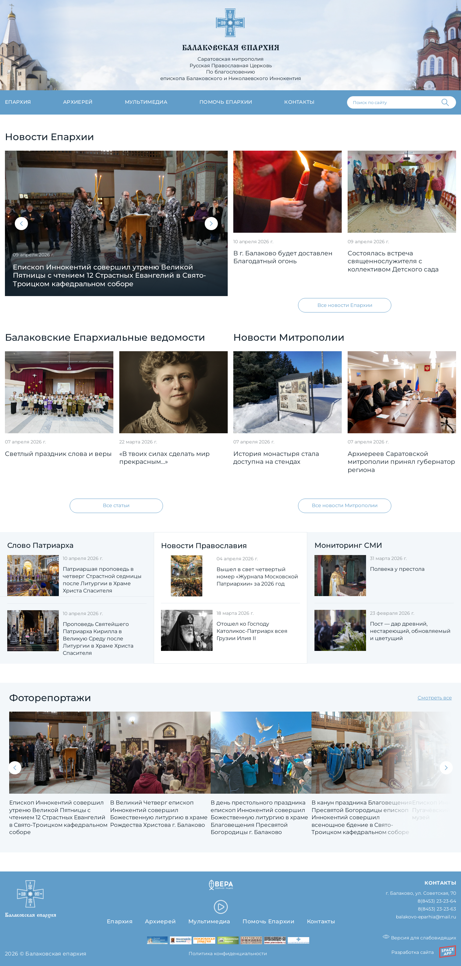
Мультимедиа (146, 102)
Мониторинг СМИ (348, 545)
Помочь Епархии (268, 921)
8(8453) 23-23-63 (437, 909)
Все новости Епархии (344, 305)
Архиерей (78, 102)
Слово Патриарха (40, 545)
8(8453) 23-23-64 (437, 901)
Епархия (18, 102)
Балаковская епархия (230, 48)
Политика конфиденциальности (228, 954)
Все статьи (116, 506)
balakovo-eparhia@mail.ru (426, 916)
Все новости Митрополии (345, 506)
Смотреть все (435, 698)
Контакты (299, 102)
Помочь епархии (225, 102)
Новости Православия (204, 545)
